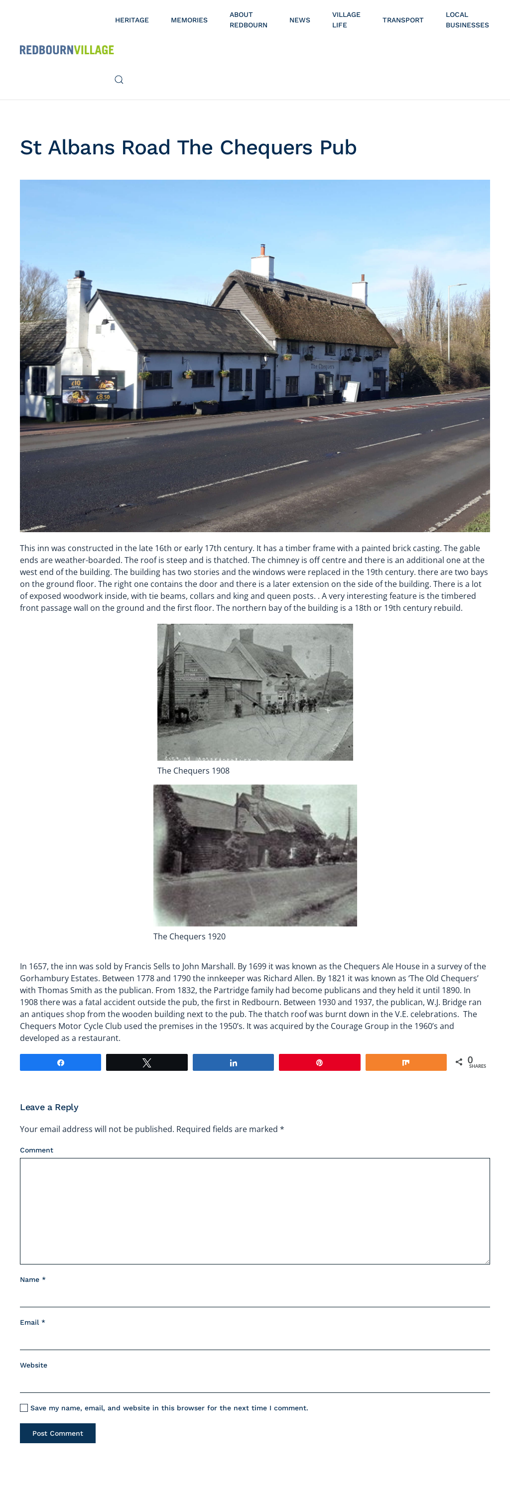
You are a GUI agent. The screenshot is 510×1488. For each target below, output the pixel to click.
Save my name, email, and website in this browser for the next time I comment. (164, 1408)
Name (33, 1279)
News (299, 20)
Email (32, 1322)
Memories (189, 20)
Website (33, 1365)
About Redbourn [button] (248, 19)
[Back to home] (67, 50)
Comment (36, 1150)
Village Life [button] (346, 19)
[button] (119, 80)
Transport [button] (403, 20)
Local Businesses (467, 19)
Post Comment (57, 1433)
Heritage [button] (132, 20)
